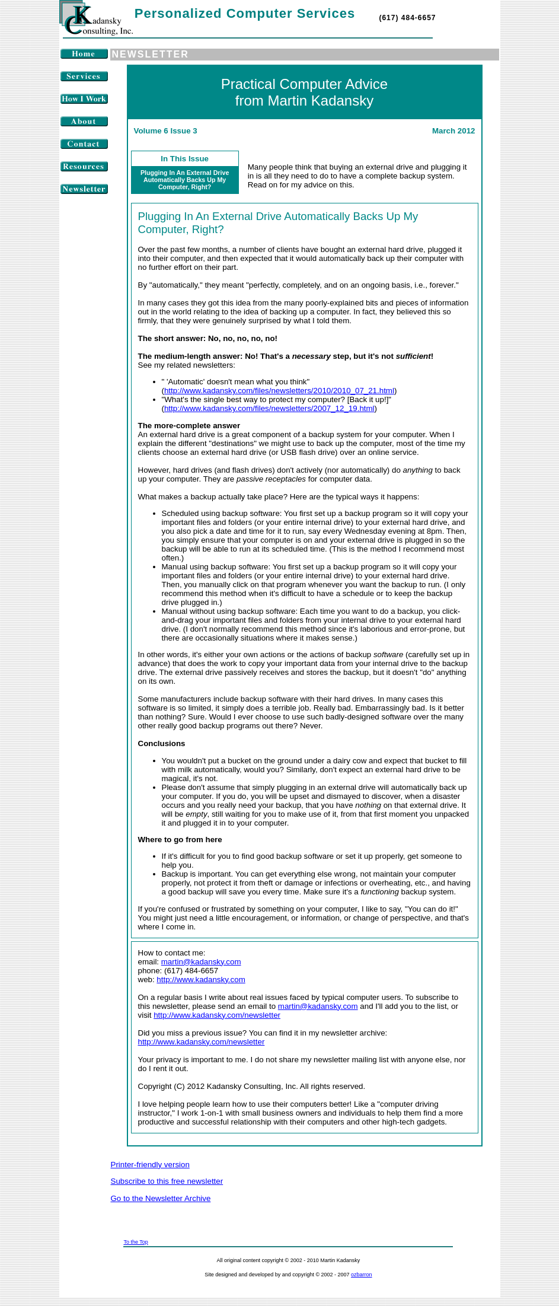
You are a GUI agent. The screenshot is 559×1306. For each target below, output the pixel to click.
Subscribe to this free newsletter (167, 1181)
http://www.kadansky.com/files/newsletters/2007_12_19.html (269, 408)
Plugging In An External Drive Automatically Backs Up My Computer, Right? (184, 179)
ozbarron (361, 1275)
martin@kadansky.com (201, 961)
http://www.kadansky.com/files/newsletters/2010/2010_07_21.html (279, 390)
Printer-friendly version (150, 1164)
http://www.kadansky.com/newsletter (217, 1015)
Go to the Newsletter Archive (161, 1198)
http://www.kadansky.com (200, 979)
